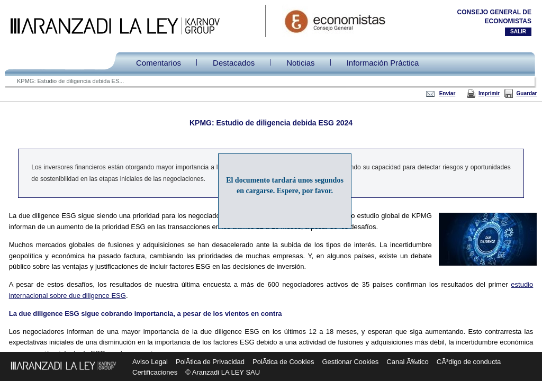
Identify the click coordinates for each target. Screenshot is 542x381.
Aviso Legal (150, 362)
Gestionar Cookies (350, 362)
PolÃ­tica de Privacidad (210, 362)
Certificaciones (154, 372)
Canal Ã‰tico (407, 362)
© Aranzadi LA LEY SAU (222, 372)
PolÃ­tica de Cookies (283, 362)
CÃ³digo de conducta (469, 362)
